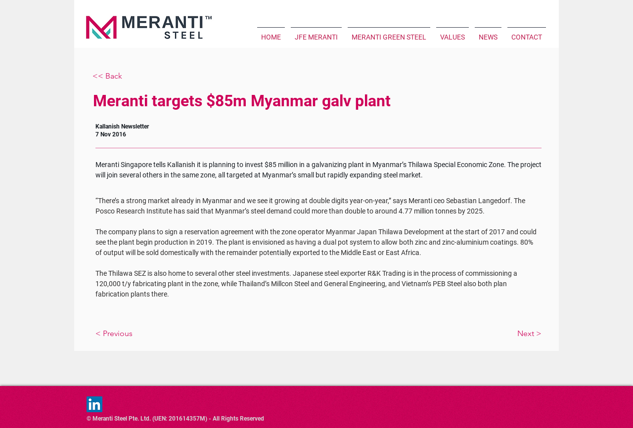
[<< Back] (125, 76)
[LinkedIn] (94, 404)
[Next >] (490, 333)
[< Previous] (146, 333)
